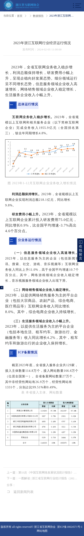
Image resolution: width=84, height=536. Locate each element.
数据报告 (38, 15)
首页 (19, 15)
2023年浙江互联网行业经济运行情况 (62, 15)
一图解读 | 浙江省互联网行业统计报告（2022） (47, 478)
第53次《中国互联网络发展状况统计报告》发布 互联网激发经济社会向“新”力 (47, 472)
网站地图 (42, 530)
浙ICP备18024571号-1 (69, 526)
